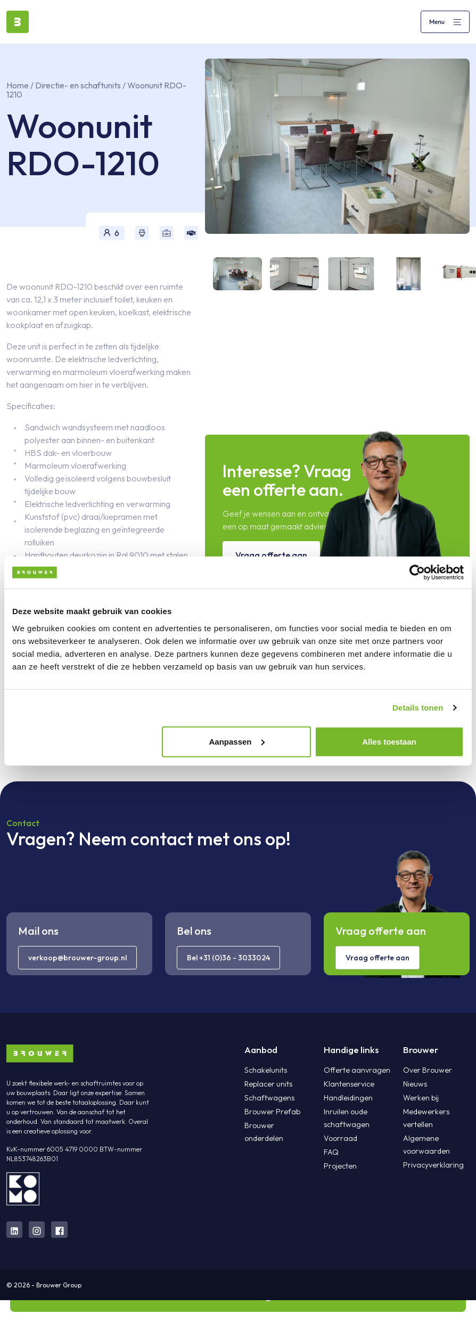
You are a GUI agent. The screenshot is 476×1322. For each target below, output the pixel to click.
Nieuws (414, 1084)
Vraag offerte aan (271, 555)
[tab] (233, 273)
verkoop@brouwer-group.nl (77, 957)
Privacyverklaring (433, 1165)
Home (17, 85)
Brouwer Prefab (271, 1111)
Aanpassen (236, 741)
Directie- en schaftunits (78, 85)
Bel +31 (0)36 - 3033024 (228, 957)
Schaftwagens (268, 1098)
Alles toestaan (389, 741)
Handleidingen (348, 1098)
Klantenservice (348, 1084)
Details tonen (417, 707)
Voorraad (340, 1138)
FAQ (331, 1152)
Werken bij (420, 1098)
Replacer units (267, 1084)
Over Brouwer (426, 1070)
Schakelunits (265, 1070)
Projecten (340, 1166)
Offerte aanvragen (356, 1070)
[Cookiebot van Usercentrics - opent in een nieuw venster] (417, 573)
